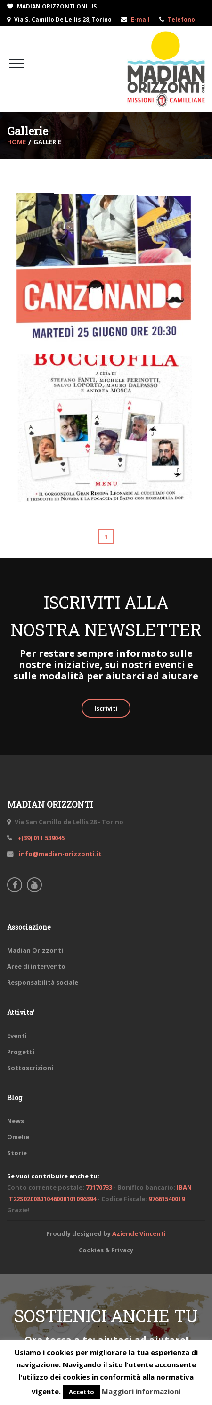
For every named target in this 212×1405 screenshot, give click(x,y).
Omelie (18, 1137)
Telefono (181, 20)
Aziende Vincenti (139, 1233)
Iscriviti (106, 708)
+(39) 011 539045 (40, 837)
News (15, 1121)
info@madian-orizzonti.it (59, 854)
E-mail (140, 20)
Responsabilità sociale (42, 982)
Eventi (17, 1035)
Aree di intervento (36, 966)
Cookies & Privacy (106, 1250)
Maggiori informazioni (141, 1391)
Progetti (20, 1051)
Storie (17, 1153)
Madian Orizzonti (35, 950)
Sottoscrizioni (30, 1067)
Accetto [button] (81, 1392)
